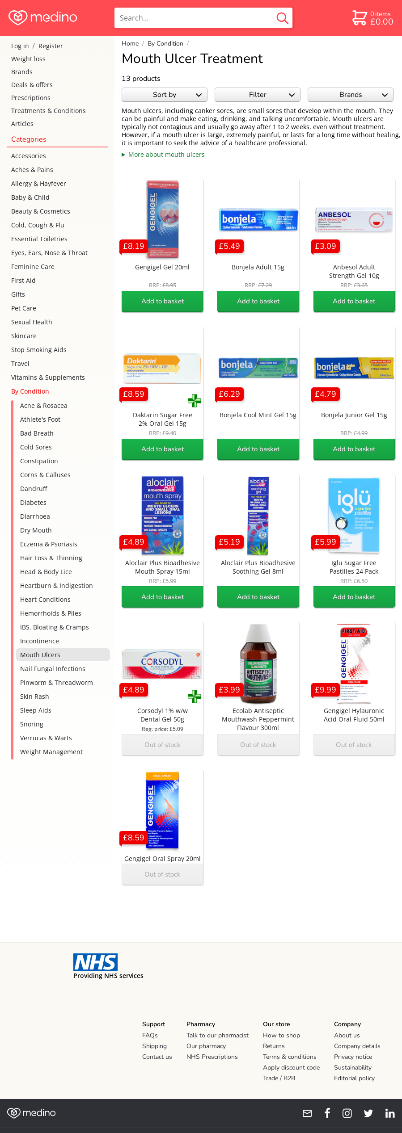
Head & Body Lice (46, 571)
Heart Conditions (45, 599)
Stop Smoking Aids (39, 349)
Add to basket (162, 301)
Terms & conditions (290, 1057)
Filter (272, 95)
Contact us (157, 1057)
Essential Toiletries (39, 239)
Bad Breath (37, 433)
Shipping (154, 1046)
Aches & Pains (32, 169)
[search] (203, 18)
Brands (22, 71)
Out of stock (162, 744)
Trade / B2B (279, 1078)
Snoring (31, 724)
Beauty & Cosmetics (40, 211)
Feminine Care (33, 266)
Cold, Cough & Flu (37, 225)
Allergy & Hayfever (38, 183)
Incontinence (39, 641)
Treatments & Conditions (48, 110)
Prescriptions (31, 97)
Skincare (24, 336)
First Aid (23, 280)
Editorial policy (354, 1078)
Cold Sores (36, 447)
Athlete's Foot (40, 419)
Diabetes (33, 502)
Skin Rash (34, 696)
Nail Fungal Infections (52, 668)
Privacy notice (353, 1057)
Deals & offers (32, 84)
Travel (20, 363)
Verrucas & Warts (46, 738)
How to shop (281, 1035)
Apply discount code (291, 1067)
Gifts (18, 294)
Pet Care (23, 308)
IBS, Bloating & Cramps (54, 627)
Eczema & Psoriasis (48, 544)
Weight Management (51, 751)
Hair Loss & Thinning (51, 558)
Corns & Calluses (45, 474)
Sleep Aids (35, 710)
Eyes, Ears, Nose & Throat (49, 252)
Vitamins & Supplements (48, 377)
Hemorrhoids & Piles (50, 613)
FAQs (150, 1035)
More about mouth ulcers (166, 154)
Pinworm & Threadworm (56, 682)
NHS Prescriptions (212, 1057)
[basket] (372, 18)
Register (50, 46)
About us (347, 1035)
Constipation (39, 461)
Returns (274, 1046)
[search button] (283, 18)
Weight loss (28, 59)
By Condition (30, 391)
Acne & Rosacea (44, 405)
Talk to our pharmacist (217, 1035)
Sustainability (353, 1067)
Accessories (28, 155)
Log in (20, 46)
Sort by (177, 95)
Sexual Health (31, 322)
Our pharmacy (206, 1046)
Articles (22, 123)
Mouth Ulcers (40, 654)
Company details (357, 1046)
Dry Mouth (36, 530)
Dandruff (33, 488)
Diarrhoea (35, 516)
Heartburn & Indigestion (56, 585)
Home (130, 43)
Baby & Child (30, 197)
